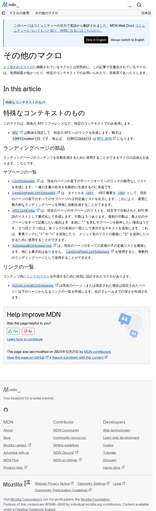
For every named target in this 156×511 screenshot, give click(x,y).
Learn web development (121, 438)
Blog (6, 438)
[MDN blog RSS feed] (35, 409)
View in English (96, 40)
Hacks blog (112, 468)
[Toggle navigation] (148, 5)
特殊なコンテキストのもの (25, 102)
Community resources (69, 438)
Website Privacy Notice (52, 484)
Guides (108, 445)
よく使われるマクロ (18, 67)
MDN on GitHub (65, 460)
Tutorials (109, 453)
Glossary (109, 460)
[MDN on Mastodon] (28, 409)
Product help (13, 468)
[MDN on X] (20, 409)
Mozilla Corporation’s (26, 499)
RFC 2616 (104, 138)
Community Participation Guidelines (61, 490)
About (8, 430)
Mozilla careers (15, 445)
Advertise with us (16, 453)
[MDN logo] (12, 389)
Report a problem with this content (78, 357)
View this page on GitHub (26, 357)
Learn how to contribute (25, 339)
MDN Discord (63, 453)
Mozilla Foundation (95, 499)
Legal (117, 484)
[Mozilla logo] (16, 483)
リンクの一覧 (18, 267)
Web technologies (116, 430)
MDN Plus (11, 460)
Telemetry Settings (91, 484)
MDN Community (66, 430)
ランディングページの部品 (34, 148)
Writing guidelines (66, 445)
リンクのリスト (38, 276)
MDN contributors (97, 352)
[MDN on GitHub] (5, 409)
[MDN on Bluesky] (13, 409)
